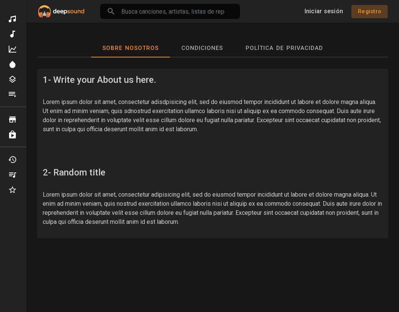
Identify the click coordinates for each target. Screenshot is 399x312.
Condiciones (202, 48)
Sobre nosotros (130, 48)
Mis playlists (12, 174)
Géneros (12, 79)
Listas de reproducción (12, 94)
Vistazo (12, 119)
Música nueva (12, 34)
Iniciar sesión (324, 11)
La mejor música (12, 49)
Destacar (12, 64)
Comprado (12, 134)
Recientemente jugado (12, 159)
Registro (369, 11)
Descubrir (12, 18)
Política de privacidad (284, 48)
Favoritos (12, 189)
